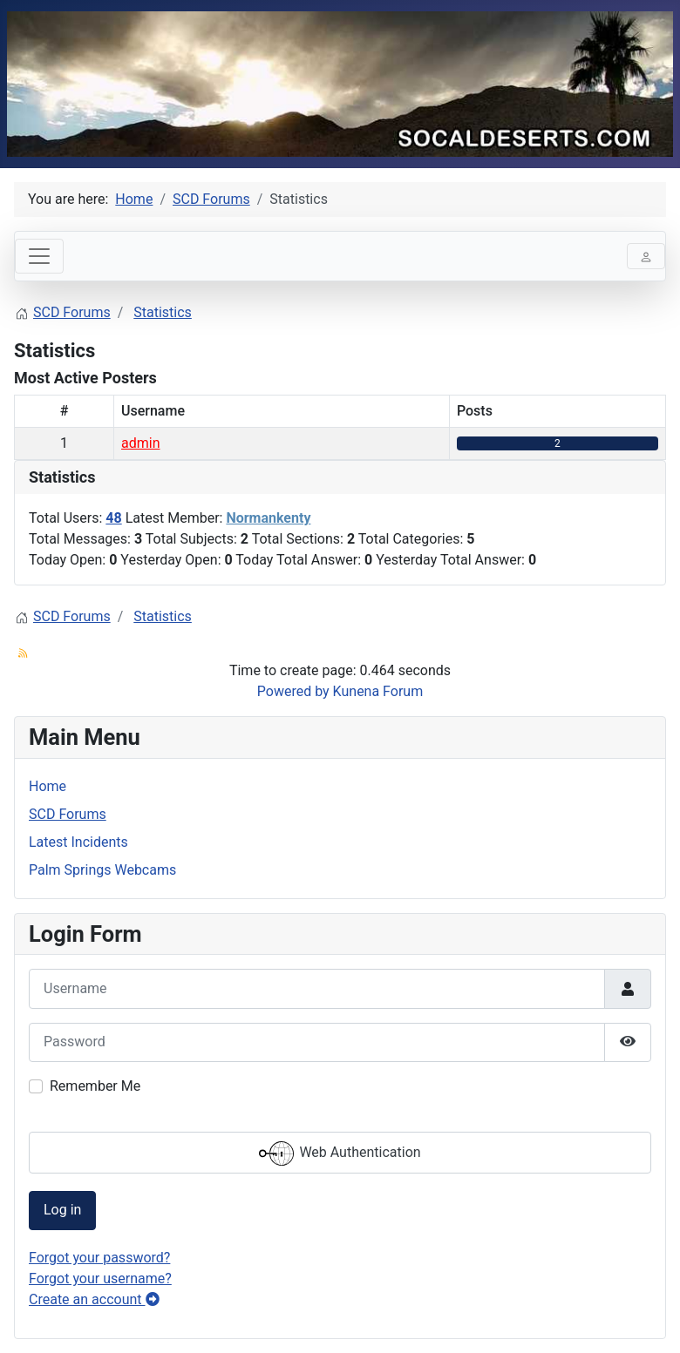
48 (113, 518)
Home (47, 786)
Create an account (94, 1299)
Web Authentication (339, 1153)
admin (140, 443)
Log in (62, 1209)
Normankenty (268, 518)
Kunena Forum (378, 691)
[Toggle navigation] (39, 256)
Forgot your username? (100, 1278)
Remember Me (95, 1086)
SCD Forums (67, 814)
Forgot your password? (99, 1257)
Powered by (293, 691)
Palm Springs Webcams (102, 870)
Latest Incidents (78, 842)
